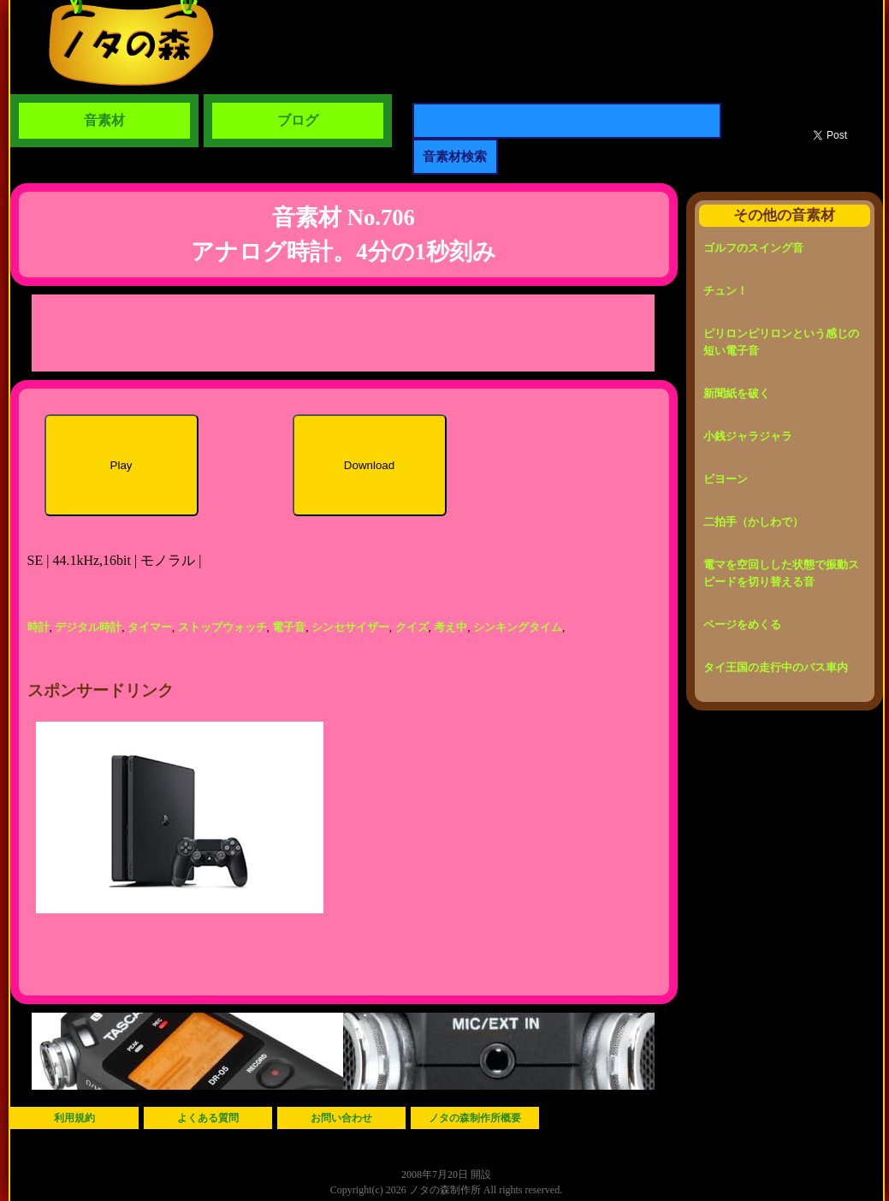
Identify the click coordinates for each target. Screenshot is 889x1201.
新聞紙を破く (736, 393)
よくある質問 (208, 1118)
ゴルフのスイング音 (753, 247)
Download (369, 465)
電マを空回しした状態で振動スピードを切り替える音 (781, 573)
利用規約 (74, 1118)
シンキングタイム (517, 627)
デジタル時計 (88, 627)
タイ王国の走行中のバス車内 (775, 667)
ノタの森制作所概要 (475, 1118)
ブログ (297, 120)
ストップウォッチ (222, 627)
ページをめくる (742, 624)
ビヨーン (725, 479)
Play (121, 465)
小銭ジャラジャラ (747, 436)
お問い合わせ (341, 1118)
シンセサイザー (350, 627)
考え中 (450, 627)
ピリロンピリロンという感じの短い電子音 (781, 342)
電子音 (288, 627)
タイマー (149, 627)
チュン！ (725, 290)
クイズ (412, 627)
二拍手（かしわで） (753, 521)
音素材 (104, 120)
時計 (38, 627)
